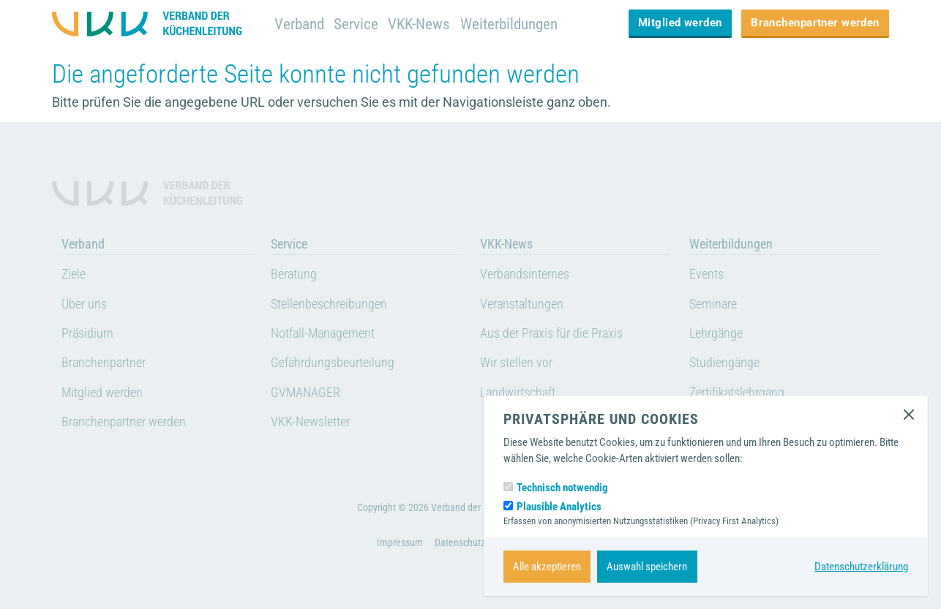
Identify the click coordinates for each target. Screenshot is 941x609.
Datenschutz (460, 542)
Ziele (73, 274)
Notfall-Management (323, 333)
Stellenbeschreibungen (329, 304)
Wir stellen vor (516, 362)
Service (356, 24)
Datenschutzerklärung (861, 566)
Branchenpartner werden (815, 22)
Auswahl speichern (647, 566)
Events (706, 274)
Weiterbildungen (509, 24)
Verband (299, 24)
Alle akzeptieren (547, 566)
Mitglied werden (680, 22)
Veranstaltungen (521, 304)
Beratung (294, 274)
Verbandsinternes (524, 274)
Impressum (400, 542)
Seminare (713, 304)
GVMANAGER (305, 392)
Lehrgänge (716, 333)
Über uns (84, 304)
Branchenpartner (103, 362)
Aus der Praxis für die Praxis (551, 333)
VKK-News (419, 24)
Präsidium (87, 333)
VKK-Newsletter (310, 422)
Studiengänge (724, 362)
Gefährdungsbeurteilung (332, 362)
